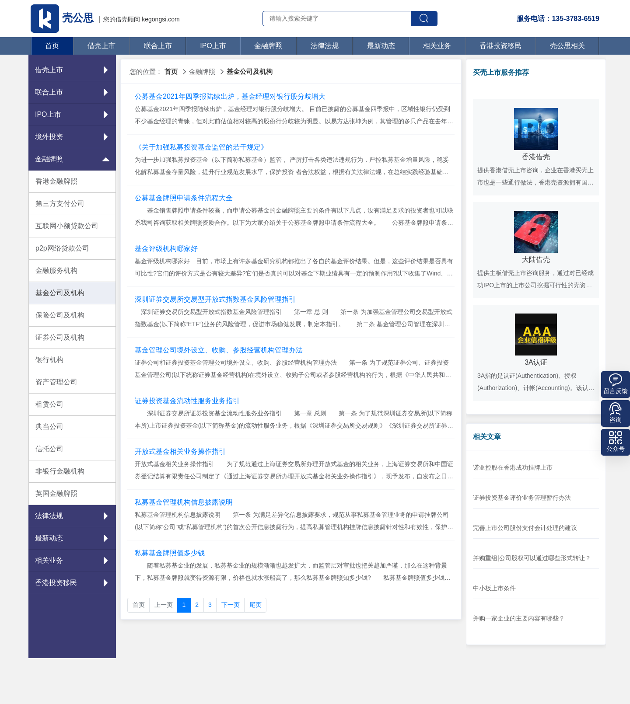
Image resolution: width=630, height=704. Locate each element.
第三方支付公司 (59, 203)
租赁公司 (49, 404)
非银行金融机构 (59, 471)
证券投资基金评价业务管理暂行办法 (522, 497)
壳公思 (63, 18)
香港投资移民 (501, 45)
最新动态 (381, 45)
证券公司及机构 (59, 337)
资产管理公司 (56, 382)
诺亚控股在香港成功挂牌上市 (513, 467)
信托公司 (49, 449)
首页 (52, 45)
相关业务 (437, 45)
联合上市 (158, 45)
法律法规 (325, 45)
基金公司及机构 (59, 292)
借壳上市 (102, 45)
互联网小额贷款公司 (66, 226)
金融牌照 (268, 45)
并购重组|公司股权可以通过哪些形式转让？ (532, 557)
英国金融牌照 (56, 493)
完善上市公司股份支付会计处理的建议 (525, 527)
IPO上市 (213, 45)
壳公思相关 (567, 45)
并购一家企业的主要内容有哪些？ (519, 618)
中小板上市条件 (494, 588)
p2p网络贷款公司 (62, 248)
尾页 (255, 604)
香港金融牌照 (56, 181)
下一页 (230, 604)
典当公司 (49, 426)
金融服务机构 (56, 270)
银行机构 (49, 359)
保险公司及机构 (59, 315)
